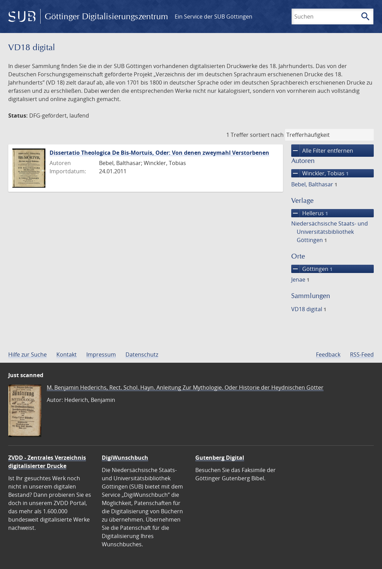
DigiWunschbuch (125, 457)
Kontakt (66, 354)
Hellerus (309, 213)
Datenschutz (141, 354)
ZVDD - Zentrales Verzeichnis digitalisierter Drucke (47, 462)
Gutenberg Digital (219, 457)
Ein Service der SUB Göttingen (213, 16)
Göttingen (311, 269)
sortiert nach (267, 135)
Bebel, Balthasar (314, 184)
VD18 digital (308, 309)
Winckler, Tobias (320, 173)
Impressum (101, 354)
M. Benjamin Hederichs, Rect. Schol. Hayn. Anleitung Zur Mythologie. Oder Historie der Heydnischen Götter (185, 387)
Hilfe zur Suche (27, 354)
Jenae (300, 279)
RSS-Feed (362, 354)
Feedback (328, 354)
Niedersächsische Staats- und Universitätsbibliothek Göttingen (329, 232)
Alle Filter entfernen (322, 150)
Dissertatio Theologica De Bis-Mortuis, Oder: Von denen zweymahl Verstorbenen (159, 152)
